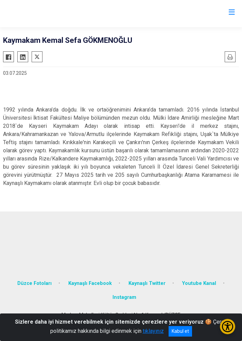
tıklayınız (153, 331)
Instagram (124, 297)
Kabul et (180, 331)
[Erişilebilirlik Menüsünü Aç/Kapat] (227, 326)
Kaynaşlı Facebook (90, 283)
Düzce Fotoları (34, 283)
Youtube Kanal (199, 283)
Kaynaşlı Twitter (147, 283)
